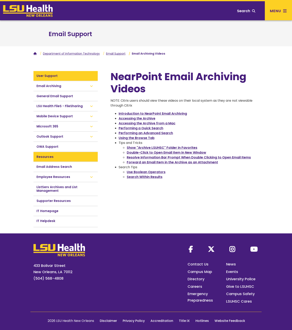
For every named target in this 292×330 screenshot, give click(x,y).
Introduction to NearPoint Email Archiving (153, 113)
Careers (195, 286)
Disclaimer (108, 320)
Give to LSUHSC (240, 286)
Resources (45, 157)
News (231, 264)
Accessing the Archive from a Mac (147, 123)
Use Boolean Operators (146, 172)
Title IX (184, 320)
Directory (196, 278)
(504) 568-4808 (48, 278)
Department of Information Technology (71, 54)
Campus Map (200, 271)
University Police (241, 278)
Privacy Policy (134, 320)
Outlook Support (49, 136)
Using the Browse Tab (137, 138)
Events (232, 271)
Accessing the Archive (137, 118)
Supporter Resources (53, 201)
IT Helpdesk (45, 221)
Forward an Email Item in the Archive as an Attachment (172, 162)
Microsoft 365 (47, 126)
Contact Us (198, 264)
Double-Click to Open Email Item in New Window (166, 152)
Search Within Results (144, 177)
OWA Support (47, 147)
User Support (47, 76)
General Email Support (54, 96)
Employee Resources (53, 177)
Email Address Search (54, 167)
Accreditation (161, 320)
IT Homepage (47, 211)
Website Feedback (230, 320)
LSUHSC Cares (239, 301)
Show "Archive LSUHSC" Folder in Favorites (162, 147)
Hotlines (202, 320)
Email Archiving (48, 86)
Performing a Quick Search (141, 128)
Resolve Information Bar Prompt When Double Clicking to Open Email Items (189, 157)
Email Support (70, 34)
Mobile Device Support (54, 116)
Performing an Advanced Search (146, 133)
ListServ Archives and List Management (56, 189)
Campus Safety (240, 293)
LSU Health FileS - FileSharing (59, 106)
